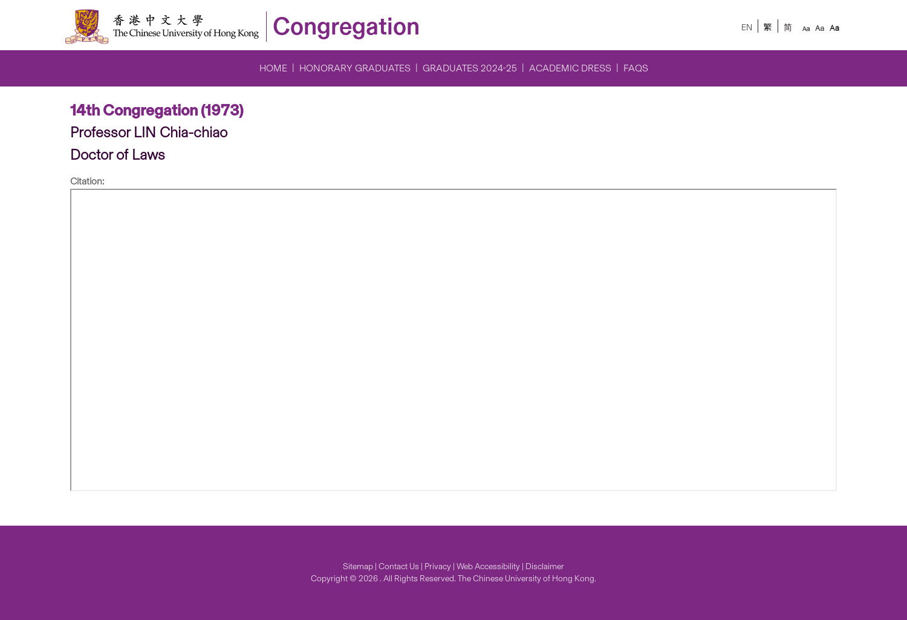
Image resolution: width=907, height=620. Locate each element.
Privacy (437, 566)
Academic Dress (570, 68)
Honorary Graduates (355, 68)
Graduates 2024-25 (470, 68)
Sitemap (358, 566)
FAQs (635, 68)
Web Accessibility (488, 566)
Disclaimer (544, 566)
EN (746, 27)
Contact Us (399, 566)
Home (273, 68)
